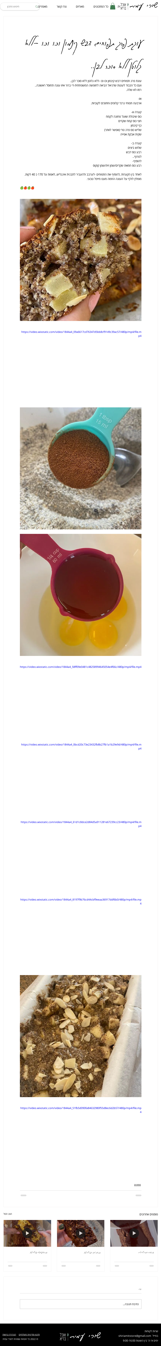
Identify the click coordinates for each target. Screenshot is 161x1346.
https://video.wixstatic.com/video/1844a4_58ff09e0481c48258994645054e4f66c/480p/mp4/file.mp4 (80, 667)
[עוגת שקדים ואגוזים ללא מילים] (134, 1233)
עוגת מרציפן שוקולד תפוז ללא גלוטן (38, 1252)
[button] (112, 6)
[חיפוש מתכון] (20, 6)
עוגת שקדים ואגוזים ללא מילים (146, 1252)
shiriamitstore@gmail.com (134, 1336)
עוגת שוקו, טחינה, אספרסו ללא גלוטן (92, 1252)
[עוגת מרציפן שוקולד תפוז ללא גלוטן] (27, 1233)
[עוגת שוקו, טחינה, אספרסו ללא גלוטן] (80, 1233)
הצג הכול (7, 1213)
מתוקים (137, 1184)
